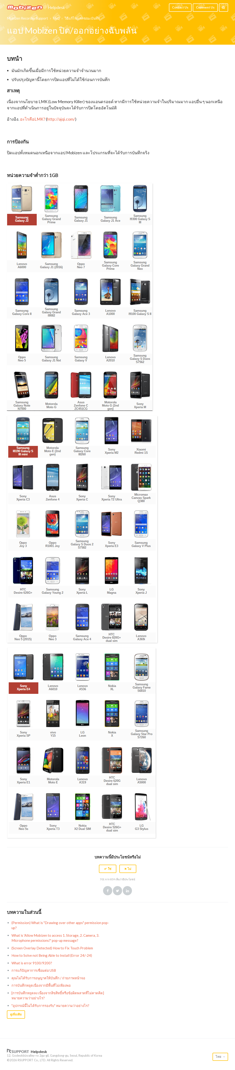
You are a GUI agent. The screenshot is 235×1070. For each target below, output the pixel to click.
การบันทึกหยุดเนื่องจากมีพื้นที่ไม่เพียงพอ (41, 985)
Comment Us (205, 7)
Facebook (107, 890)
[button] (107, 869)
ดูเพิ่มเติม (16, 1014)
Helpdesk (56, 7)
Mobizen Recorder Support (27, 18)
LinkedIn (127, 890)
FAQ (56, 18)
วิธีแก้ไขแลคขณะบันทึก (82, 18)
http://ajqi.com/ (61, 119)
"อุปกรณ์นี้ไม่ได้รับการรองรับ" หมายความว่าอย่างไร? (50, 1005)
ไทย (219, 1056)
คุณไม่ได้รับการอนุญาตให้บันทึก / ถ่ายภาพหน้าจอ (48, 978)
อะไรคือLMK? (32, 119)
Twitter (117, 890)
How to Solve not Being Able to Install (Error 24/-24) (51, 955)
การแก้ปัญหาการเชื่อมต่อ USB (33, 970)
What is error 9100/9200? (31, 963)
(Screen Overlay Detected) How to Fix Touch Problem (52, 948)
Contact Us (180, 7)
